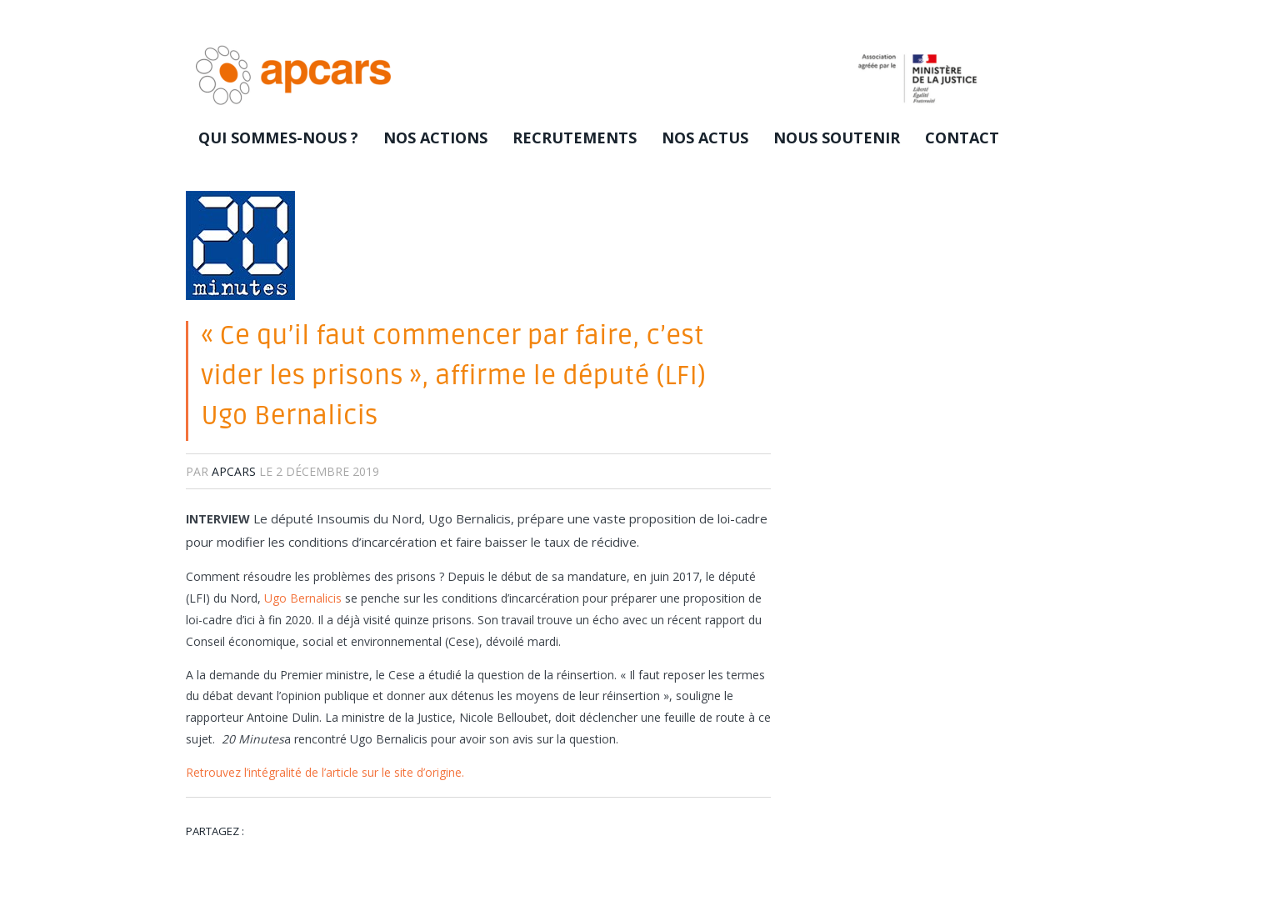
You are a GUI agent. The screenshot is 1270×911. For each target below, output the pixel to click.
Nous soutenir (836, 138)
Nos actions (435, 138)
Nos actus (705, 138)
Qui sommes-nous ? (278, 138)
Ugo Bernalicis (303, 598)
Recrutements (574, 138)
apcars (234, 471)
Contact (962, 138)
